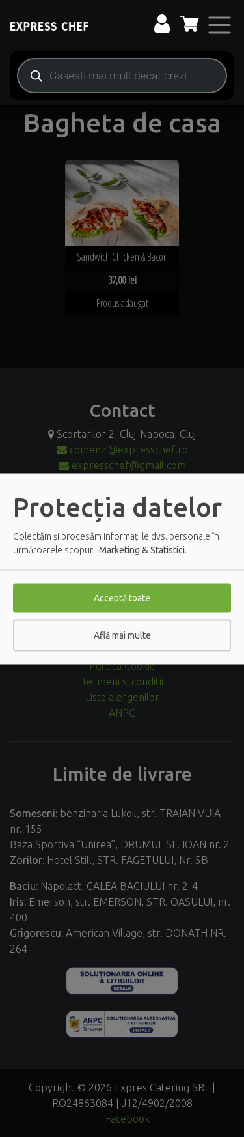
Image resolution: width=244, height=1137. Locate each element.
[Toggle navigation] (220, 25)
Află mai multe (122, 634)
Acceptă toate (122, 597)
